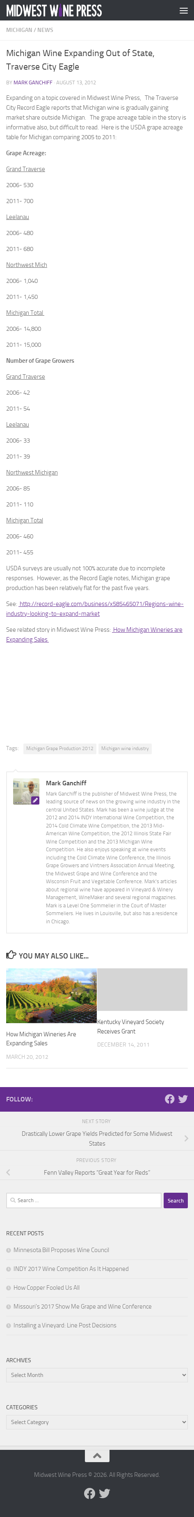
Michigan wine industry (125, 748)
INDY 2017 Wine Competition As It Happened (71, 1269)
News (45, 30)
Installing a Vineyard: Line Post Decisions (65, 1325)
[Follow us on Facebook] (170, 1099)
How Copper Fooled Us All (47, 1287)
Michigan (19, 30)
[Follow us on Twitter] (183, 1099)
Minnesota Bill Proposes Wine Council (61, 1250)
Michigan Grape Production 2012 (60, 748)
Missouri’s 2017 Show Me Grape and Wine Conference (83, 1306)
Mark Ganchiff (33, 82)
